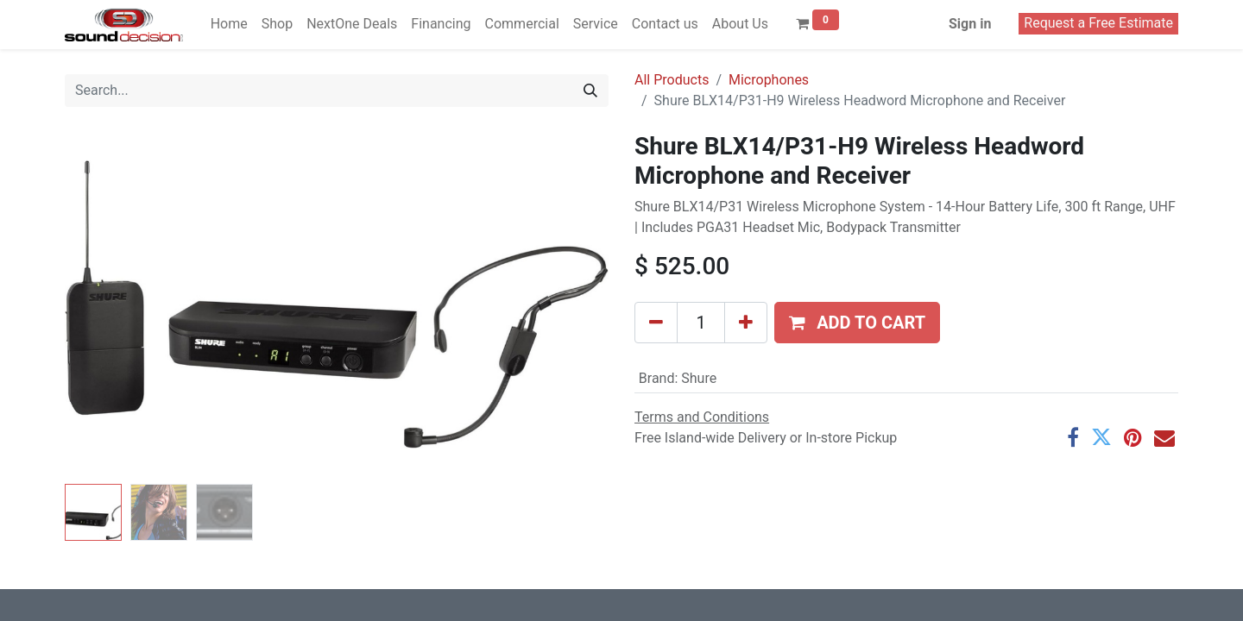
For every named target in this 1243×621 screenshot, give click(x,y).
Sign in (970, 24)
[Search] (590, 90)
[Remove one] (656, 322)
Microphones (769, 80)
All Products (671, 80)
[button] (857, 322)
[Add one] (745, 322)
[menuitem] (229, 24)
